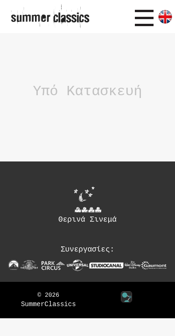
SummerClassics (48, 304)
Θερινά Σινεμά (87, 205)
